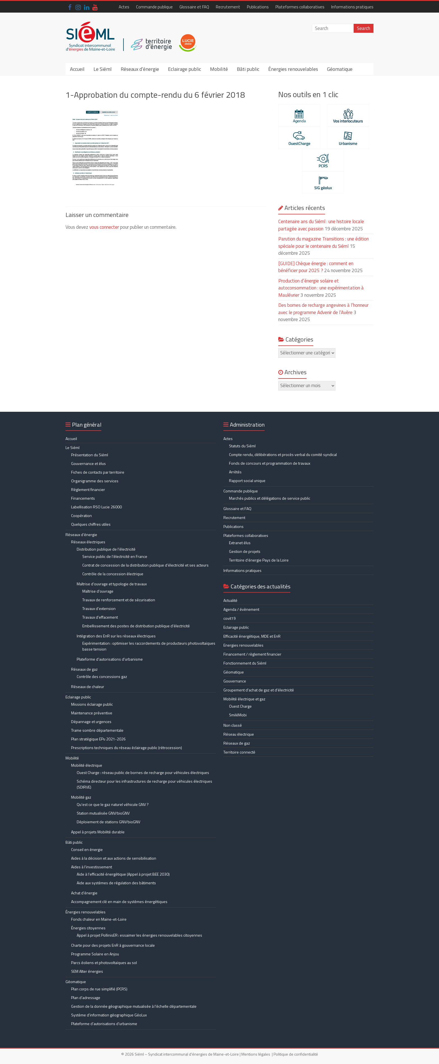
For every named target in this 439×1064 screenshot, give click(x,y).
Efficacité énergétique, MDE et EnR (252, 636)
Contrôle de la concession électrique (112, 574)
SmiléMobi (238, 715)
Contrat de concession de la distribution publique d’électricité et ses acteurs (145, 565)
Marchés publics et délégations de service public (269, 498)
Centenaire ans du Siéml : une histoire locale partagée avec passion (321, 225)
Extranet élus (240, 543)
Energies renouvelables (243, 645)
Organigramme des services (94, 481)
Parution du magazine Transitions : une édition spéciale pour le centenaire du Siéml (323, 242)
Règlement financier (88, 489)
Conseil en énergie (87, 849)
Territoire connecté (239, 752)
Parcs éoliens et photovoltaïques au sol (104, 962)
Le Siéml (103, 69)
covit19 (229, 618)
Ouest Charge (240, 706)
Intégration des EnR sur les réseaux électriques (116, 636)
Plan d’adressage (85, 997)
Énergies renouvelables (293, 69)
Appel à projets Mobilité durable (98, 832)
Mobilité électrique (86, 765)
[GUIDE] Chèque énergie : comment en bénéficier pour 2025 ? (315, 267)
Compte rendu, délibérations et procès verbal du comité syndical (283, 454)
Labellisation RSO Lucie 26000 (96, 507)
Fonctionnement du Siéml (244, 663)
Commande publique (154, 7)
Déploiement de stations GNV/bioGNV (108, 822)
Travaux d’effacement (100, 617)
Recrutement (228, 7)
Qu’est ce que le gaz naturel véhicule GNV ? (113, 804)
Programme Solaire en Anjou (95, 954)
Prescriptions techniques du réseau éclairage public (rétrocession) (126, 747)
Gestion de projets (244, 551)
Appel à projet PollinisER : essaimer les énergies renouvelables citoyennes (140, 935)
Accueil (77, 69)
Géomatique (339, 69)
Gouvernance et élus (88, 463)
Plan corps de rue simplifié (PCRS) (99, 989)
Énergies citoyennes (88, 928)
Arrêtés (235, 472)
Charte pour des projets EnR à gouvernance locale (113, 945)
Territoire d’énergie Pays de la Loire (259, 560)
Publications (258, 7)
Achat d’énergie (84, 893)
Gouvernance (234, 681)
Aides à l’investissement (91, 867)
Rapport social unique (247, 480)
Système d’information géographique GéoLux (109, 1015)
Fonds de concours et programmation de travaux (269, 463)
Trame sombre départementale (97, 730)
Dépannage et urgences (91, 721)
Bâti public (248, 69)
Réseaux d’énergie (140, 69)
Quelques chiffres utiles (91, 524)
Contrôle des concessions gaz (102, 676)
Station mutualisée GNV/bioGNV (103, 813)
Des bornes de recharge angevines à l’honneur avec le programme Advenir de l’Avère (323, 308)
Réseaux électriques (88, 542)
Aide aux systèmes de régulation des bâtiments (116, 883)
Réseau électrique (238, 734)
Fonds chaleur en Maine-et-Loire (99, 919)
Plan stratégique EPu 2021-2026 (98, 739)
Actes (124, 7)
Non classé (232, 725)
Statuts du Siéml (242, 446)
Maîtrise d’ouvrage (97, 591)
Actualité (230, 600)
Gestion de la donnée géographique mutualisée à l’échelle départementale (134, 1006)
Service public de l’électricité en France (114, 556)
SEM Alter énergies (87, 971)
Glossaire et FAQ (194, 7)
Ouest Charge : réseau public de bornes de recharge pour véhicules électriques (143, 772)
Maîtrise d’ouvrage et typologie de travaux (112, 584)
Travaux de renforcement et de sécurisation (118, 600)
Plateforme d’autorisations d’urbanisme (110, 659)
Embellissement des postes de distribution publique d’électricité (136, 626)
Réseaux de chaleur (87, 686)
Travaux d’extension (99, 608)
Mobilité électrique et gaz (244, 699)
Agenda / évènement (241, 609)
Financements (83, 498)
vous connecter (104, 227)
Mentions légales (255, 1054)
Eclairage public (184, 69)
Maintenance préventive (91, 713)
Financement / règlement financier (252, 654)
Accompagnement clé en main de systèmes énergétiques (119, 901)
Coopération (81, 515)
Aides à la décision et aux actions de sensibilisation (113, 858)
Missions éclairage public (92, 704)
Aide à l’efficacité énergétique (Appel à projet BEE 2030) (123, 874)
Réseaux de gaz (84, 669)
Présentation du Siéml (89, 455)
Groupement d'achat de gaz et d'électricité (258, 690)
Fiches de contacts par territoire (97, 472)
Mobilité (219, 69)
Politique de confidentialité (296, 1054)
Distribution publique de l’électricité (106, 549)
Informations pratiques (352, 7)
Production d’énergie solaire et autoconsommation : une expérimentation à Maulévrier (321, 288)
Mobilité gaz (81, 797)
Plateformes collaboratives (299, 7)
